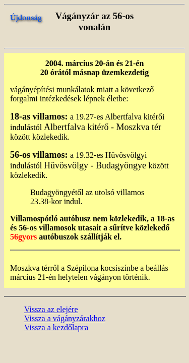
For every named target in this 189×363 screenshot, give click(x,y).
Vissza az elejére (51, 309)
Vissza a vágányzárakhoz (64, 318)
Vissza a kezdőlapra (56, 327)
